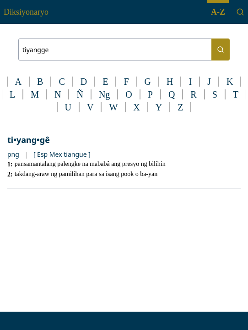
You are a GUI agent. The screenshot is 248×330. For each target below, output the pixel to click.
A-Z (218, 11)
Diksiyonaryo (26, 11)
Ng (104, 94)
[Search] (240, 12)
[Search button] (220, 49)
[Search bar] (114, 49)
